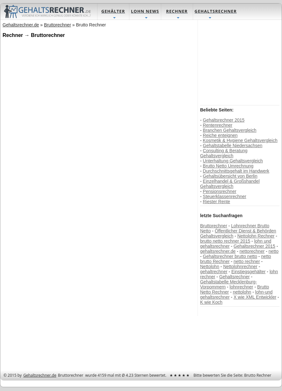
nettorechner (252, 251)
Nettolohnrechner (240, 266)
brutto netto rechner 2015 (225, 241)
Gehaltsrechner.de (39, 375)
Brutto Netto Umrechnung (228, 165)
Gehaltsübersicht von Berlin (230, 176)
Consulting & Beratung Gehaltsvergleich (224, 153)
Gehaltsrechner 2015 (224, 120)
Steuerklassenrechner (224, 196)
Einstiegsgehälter (248, 271)
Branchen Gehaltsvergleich (230, 130)
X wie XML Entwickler (255, 297)
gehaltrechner (214, 271)
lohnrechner (241, 286)
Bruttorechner (213, 225)
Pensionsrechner (219, 191)
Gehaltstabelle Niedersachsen (233, 145)
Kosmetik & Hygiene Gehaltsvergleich (240, 140)
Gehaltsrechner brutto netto (230, 256)
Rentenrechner (218, 125)
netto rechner (247, 261)
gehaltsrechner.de (217, 251)
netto (273, 251)
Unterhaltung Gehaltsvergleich (233, 160)
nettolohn (242, 292)
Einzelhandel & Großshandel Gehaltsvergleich (230, 184)
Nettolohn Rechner (256, 235)
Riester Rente (216, 201)
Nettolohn (209, 266)
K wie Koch (211, 302)
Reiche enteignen (220, 135)
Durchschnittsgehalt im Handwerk (236, 171)
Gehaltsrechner (234, 276)
